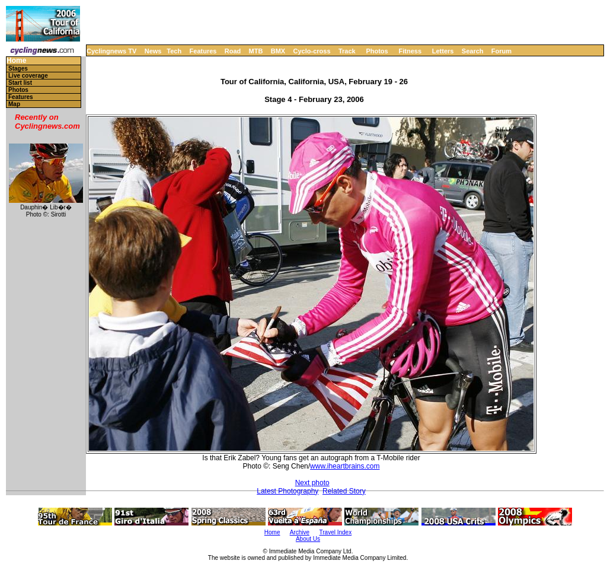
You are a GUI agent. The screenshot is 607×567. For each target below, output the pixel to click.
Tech (174, 51)
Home (16, 61)
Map (14, 104)
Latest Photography (287, 491)
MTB (256, 51)
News (153, 51)
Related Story (344, 491)
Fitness (409, 51)
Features (203, 51)
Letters (443, 51)
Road (233, 51)
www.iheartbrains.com (344, 466)
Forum (501, 51)
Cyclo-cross (312, 51)
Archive (299, 532)
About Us (308, 539)
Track (347, 51)
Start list (20, 82)
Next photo (312, 483)
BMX (278, 51)
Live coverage (28, 75)
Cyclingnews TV (111, 51)
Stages (18, 68)
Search (473, 51)
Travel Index (336, 532)
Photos (377, 51)
